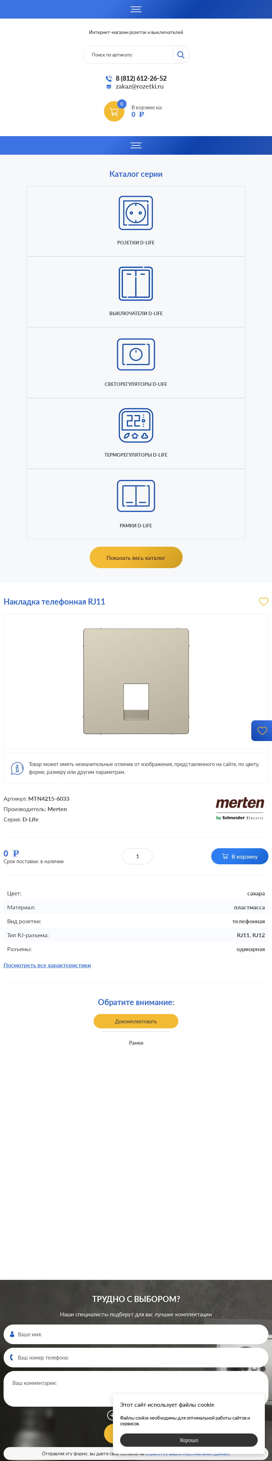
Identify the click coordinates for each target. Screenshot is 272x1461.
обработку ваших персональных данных (187, 1241)
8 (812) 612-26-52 (141, 78)
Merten (57, 596)
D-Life (31, 606)
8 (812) (136, 1328)
